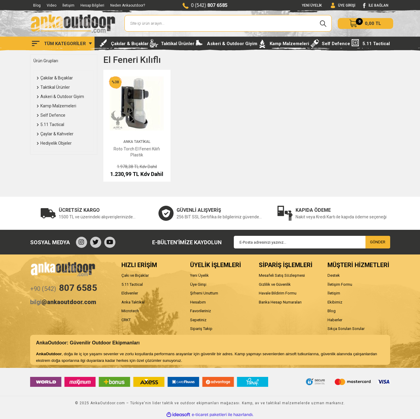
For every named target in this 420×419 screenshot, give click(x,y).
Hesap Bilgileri (92, 5)
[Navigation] (62, 44)
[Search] (228, 23)
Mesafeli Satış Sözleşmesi (282, 275)
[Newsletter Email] (312, 242)
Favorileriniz (200, 311)
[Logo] (73, 23)
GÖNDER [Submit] (377, 242)
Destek (334, 275)
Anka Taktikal (136, 142)
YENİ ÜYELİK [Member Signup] (312, 5)
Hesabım (198, 302)
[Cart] (365, 23)
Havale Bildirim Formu (277, 293)
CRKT (126, 320)
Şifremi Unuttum (204, 293)
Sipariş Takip (201, 328)
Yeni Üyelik (199, 275)
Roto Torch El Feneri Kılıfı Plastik (137, 151)
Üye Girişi (198, 284)
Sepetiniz (198, 320)
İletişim (68, 5)
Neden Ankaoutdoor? (127, 5)
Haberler (335, 320)
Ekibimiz (335, 302)
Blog (37, 5)
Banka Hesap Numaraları (280, 302)
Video (51, 5)
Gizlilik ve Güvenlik (275, 284)
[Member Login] (343, 5)
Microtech (130, 311)
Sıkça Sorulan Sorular (346, 328)
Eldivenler (129, 293)
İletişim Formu (340, 284)
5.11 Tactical (132, 284)
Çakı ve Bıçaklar (135, 275)
